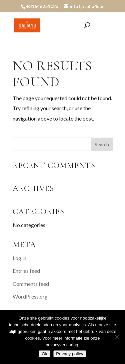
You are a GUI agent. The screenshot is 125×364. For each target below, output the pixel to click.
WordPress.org (30, 296)
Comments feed (31, 284)
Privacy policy (69, 353)
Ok (44, 353)
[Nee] (116, 337)
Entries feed (26, 270)
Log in (19, 258)
